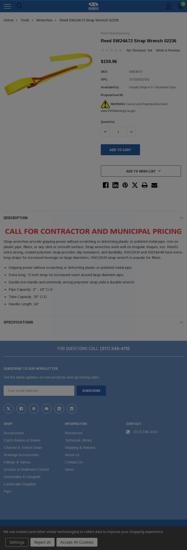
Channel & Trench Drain (23, 447)
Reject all (42, 542)
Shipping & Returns (80, 447)
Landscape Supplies (20, 484)
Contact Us (74, 462)
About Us (72, 455)
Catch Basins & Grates (22, 440)
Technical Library (78, 440)
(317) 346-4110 (115, 348)
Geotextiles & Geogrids (22, 477)
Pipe (7, 491)
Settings (16, 542)
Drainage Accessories (21, 455)
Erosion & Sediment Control (26, 469)
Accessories (14, 433)
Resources (74, 433)
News (69, 469)
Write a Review (168, 50)
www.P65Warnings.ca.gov (118, 111)
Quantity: (108, 122)
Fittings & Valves (17, 462)
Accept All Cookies (77, 542)
